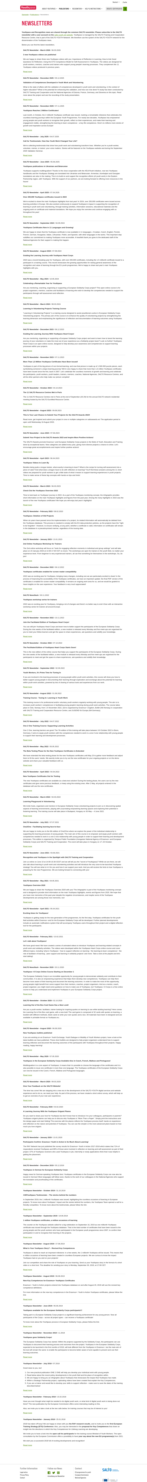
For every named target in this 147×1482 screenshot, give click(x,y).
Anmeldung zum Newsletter (56, 1476)
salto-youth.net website (63, 35)
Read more (27, 72)
